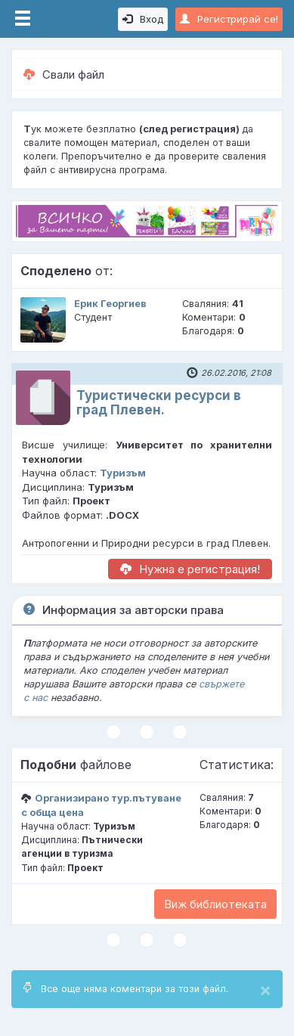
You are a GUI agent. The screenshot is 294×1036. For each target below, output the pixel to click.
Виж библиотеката (215, 904)
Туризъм (123, 473)
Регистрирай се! (229, 19)
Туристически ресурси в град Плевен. (158, 402)
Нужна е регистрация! (190, 569)
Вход (142, 19)
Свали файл (63, 74)
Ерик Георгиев (110, 303)
